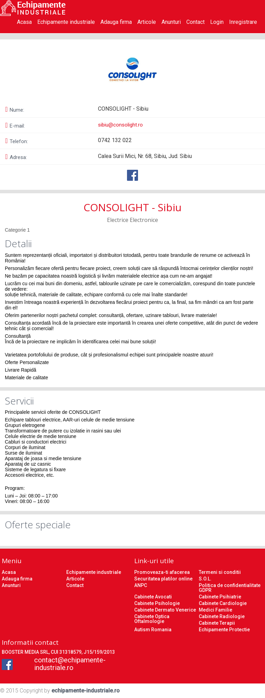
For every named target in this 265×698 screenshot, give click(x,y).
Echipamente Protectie (224, 629)
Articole (146, 22)
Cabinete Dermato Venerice (165, 609)
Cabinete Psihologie (157, 603)
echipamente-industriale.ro (85, 690)
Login (217, 22)
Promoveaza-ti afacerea (162, 572)
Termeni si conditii (220, 572)
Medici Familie (215, 609)
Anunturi (171, 22)
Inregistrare (243, 22)
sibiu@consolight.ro (120, 125)
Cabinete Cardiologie (223, 603)
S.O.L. (205, 578)
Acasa (24, 22)
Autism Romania (152, 629)
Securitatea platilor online (163, 578)
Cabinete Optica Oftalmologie (151, 619)
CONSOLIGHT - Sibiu (132, 207)
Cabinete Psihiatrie (220, 596)
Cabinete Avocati (153, 596)
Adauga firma (116, 22)
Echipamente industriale (66, 22)
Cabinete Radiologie (222, 616)
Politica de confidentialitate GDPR (230, 588)
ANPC (140, 585)
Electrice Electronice (132, 220)
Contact (195, 22)
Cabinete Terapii (217, 623)
